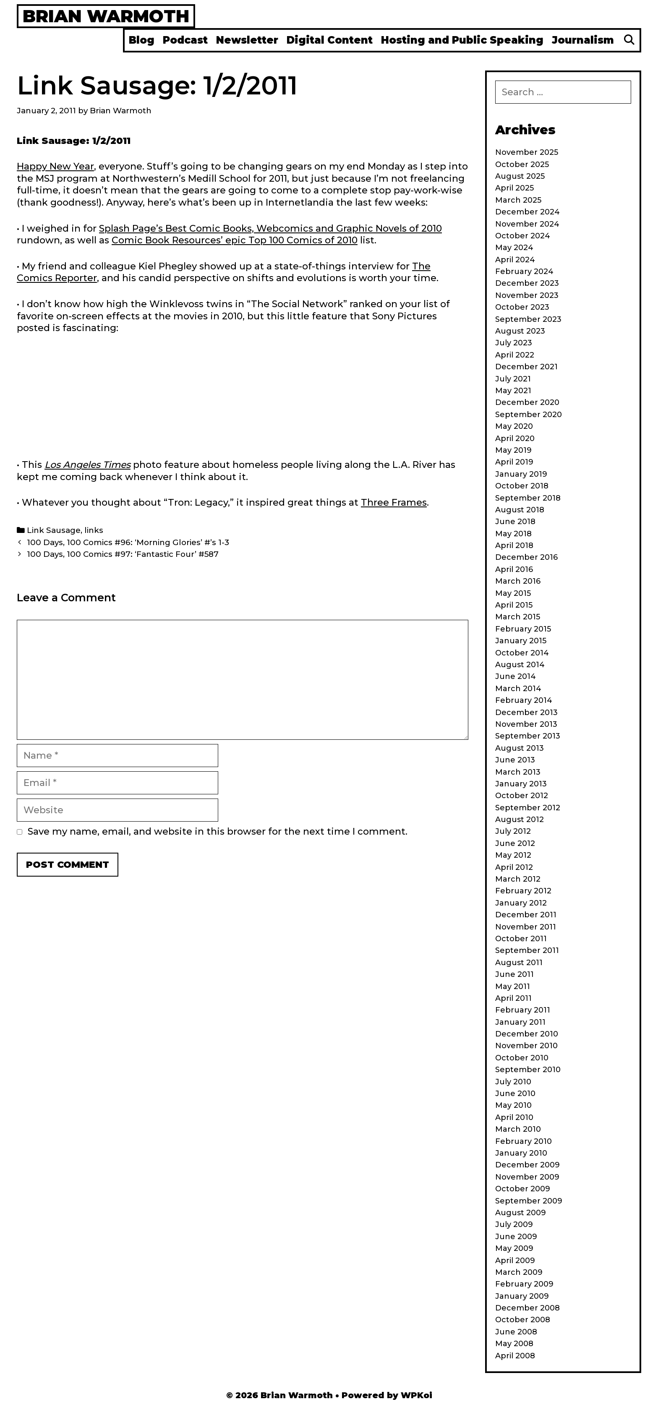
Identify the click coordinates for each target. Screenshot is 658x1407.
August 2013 (519, 748)
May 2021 (513, 390)
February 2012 (523, 890)
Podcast (185, 40)
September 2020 (528, 414)
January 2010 (521, 1153)
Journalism (583, 40)
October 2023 (522, 307)
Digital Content (330, 40)
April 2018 (514, 545)
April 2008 (515, 1355)
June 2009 (516, 1236)
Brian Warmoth (106, 15)
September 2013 (527, 736)
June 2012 (515, 843)
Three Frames (394, 502)
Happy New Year (55, 166)
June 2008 (516, 1332)
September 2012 (527, 807)
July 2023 (513, 342)
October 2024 (522, 235)
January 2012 (521, 903)
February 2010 (523, 1141)
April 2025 (514, 188)
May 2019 (513, 450)
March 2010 (518, 1129)
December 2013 (526, 712)
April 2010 (514, 1117)
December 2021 (526, 366)
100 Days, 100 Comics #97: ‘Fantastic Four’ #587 (123, 554)
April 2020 (515, 438)
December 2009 (527, 1164)
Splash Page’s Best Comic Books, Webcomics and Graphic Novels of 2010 (270, 228)
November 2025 (526, 152)
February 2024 (524, 271)
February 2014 (523, 700)
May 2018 (513, 533)
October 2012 (521, 795)
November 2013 (526, 724)
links (93, 530)
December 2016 (526, 557)
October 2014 (522, 653)
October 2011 (521, 938)
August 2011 (519, 962)
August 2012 (519, 819)
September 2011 (527, 950)
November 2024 (527, 224)
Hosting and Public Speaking (462, 40)
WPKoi (416, 1395)
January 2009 (522, 1296)
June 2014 (515, 676)
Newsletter (247, 40)
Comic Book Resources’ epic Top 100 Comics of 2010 (235, 240)
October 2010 (521, 1057)
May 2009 (514, 1248)
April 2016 (514, 569)
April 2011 (513, 998)
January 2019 (521, 474)
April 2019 (514, 462)
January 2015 (520, 640)
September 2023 (528, 319)
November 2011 (525, 927)
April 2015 (514, 605)
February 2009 (524, 1284)
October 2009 (522, 1188)
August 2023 (520, 331)
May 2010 (513, 1105)
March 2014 (518, 688)
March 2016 (517, 581)
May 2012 (513, 855)
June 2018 (515, 521)
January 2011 (520, 1022)
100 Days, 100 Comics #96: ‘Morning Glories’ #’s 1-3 (128, 542)
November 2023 (527, 295)
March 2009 (519, 1272)
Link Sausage (54, 530)
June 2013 (515, 760)
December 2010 (526, 1034)
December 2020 (527, 402)
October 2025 (522, 164)
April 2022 (514, 355)
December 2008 (527, 1308)
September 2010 (528, 1069)
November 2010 (526, 1045)
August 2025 (520, 176)
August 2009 (520, 1212)
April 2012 (514, 867)
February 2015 (523, 629)
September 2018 (528, 498)
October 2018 (521, 486)
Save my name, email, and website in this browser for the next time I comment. (217, 831)
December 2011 (525, 914)
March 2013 (517, 772)
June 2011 (514, 974)
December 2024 (527, 212)
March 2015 (517, 616)
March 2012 (517, 879)
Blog (141, 40)
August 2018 (519, 509)
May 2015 (513, 593)
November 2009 (527, 1177)
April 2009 (515, 1260)
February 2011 (522, 1010)
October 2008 (522, 1319)
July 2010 (513, 1081)
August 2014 (520, 664)
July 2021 (513, 379)
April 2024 (515, 259)
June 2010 (515, 1093)
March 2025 (518, 200)
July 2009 (514, 1224)
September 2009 (528, 1201)
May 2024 (514, 247)
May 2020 (514, 426)
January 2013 (521, 783)
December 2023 (527, 283)
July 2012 (513, 831)
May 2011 (512, 986)
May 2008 (514, 1343)
